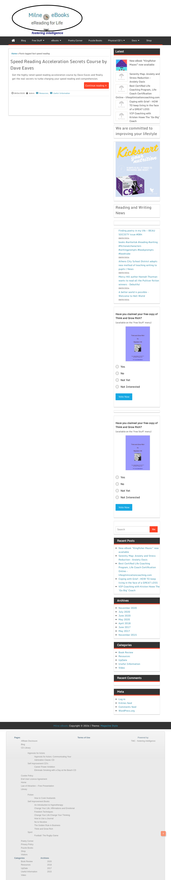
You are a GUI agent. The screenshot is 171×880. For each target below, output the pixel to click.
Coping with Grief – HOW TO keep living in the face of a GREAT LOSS (144, 105)
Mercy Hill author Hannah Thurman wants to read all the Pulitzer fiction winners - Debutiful (139, 280)
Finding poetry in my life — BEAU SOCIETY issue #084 (137, 232)
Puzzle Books (27, 847)
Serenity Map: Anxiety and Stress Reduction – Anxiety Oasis (144, 78)
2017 (49, 868)
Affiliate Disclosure (29, 741)
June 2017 (125, 627)
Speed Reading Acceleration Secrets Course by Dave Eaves (58, 64)
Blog (23, 744)
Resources (43, 93)
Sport (30, 832)
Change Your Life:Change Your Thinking (52, 815)
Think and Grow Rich (43, 828)
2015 (49, 871)
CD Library (25, 747)
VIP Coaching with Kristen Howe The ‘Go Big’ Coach (144, 117)
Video (122, 667)
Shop (23, 851)
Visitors (24, 854)
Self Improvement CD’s (38, 763)
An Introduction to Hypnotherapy (48, 804)
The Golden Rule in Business (47, 825)
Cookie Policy (27, 775)
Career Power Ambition (44, 767)
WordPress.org (127, 710)
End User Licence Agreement (34, 779)
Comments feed (127, 706)
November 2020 (128, 608)
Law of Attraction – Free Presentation (37, 785)
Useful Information (61, 93)
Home (14, 53)
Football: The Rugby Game (46, 835)
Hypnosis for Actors (36, 753)
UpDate (123, 660)
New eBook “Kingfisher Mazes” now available (142, 63)
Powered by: (143, 737)
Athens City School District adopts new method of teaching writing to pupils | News (138, 265)
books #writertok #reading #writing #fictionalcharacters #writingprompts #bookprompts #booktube (138, 248)
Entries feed (125, 703)
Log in (122, 699)
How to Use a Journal (43, 818)
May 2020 (124, 619)
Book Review (126, 652)
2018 (49, 864)
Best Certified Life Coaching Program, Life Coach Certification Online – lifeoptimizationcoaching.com (137, 91)
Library (24, 789)
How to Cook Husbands (44, 798)
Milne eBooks (60, 725)
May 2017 (124, 631)
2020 (49, 861)
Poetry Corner (27, 841)
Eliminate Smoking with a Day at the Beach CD (55, 770)
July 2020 (124, 611)
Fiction (30, 794)
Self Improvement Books (38, 801)
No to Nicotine (40, 822)
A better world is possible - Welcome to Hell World (134, 294)
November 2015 (128, 635)
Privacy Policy (27, 844)
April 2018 (125, 623)
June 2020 (125, 615)
